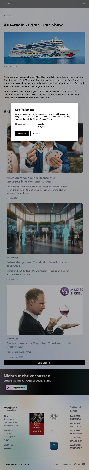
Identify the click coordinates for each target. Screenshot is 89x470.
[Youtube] (83, 464)
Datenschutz (67, 464)
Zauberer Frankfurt (68, 432)
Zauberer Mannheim (68, 439)
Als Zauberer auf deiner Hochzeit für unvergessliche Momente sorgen (39, 188)
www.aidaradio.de (19, 97)
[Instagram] (79, 464)
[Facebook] (75, 464)
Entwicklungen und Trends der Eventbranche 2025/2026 (39, 274)
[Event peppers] (28, 424)
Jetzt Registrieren (25, 387)
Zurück (8, 15)
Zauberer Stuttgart (67, 446)
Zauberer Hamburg (67, 418)
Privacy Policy (46, 119)
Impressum (56, 464)
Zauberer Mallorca (67, 425)
